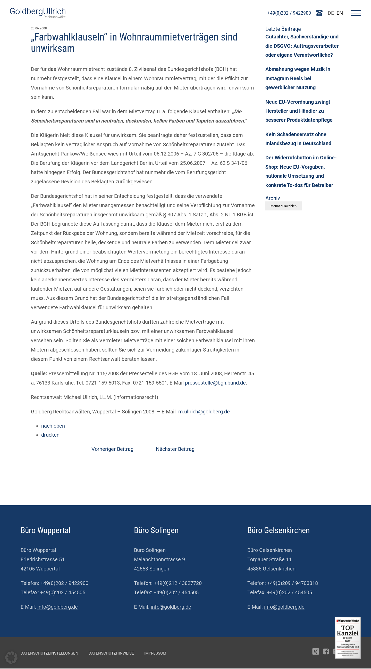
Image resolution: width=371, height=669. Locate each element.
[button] (11, 657)
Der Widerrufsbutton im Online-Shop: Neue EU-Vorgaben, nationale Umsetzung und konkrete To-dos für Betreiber (301, 174)
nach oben (53, 426)
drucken (50, 435)
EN (339, 13)
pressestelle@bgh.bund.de (215, 383)
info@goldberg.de (57, 607)
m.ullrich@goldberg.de (204, 412)
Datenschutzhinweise (111, 653)
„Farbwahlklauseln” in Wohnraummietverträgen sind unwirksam (134, 42)
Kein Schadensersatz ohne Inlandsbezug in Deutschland (298, 141)
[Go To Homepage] (37, 16)
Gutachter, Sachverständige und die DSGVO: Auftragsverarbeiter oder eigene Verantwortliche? (302, 46)
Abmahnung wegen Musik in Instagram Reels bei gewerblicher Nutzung (297, 79)
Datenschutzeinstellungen (49, 653)
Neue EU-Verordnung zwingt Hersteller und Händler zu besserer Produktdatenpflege (299, 112)
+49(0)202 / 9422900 (289, 13)
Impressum (155, 653)
